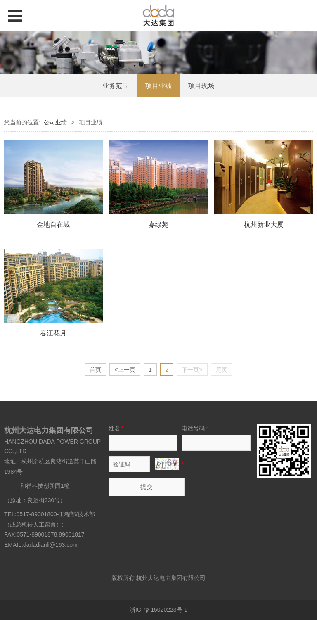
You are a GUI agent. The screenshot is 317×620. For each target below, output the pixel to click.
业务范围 (115, 85)
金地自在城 (53, 224)
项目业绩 (158, 85)
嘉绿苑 (158, 224)
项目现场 (201, 85)
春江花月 (53, 333)
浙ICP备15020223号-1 (158, 609)
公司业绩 (55, 122)
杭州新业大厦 (264, 224)
